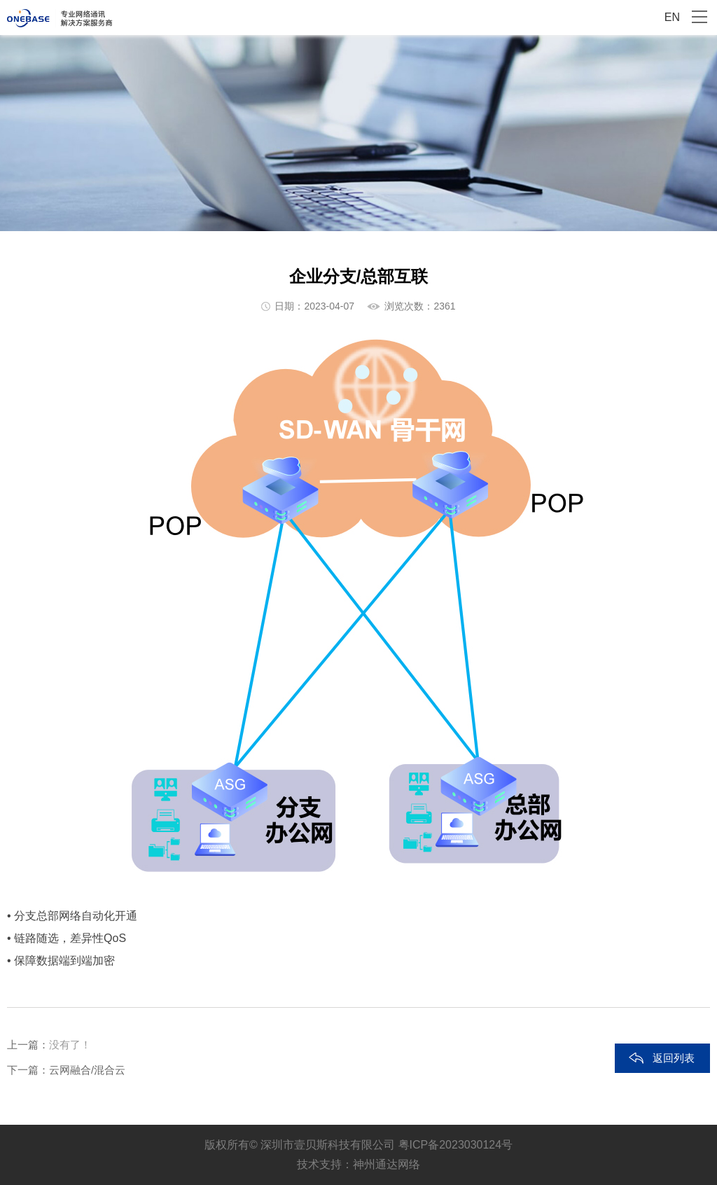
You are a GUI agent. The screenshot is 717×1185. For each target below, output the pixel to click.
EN (672, 17)
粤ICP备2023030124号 (455, 1145)
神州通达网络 (386, 1164)
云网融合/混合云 (87, 1070)
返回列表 (674, 1058)
